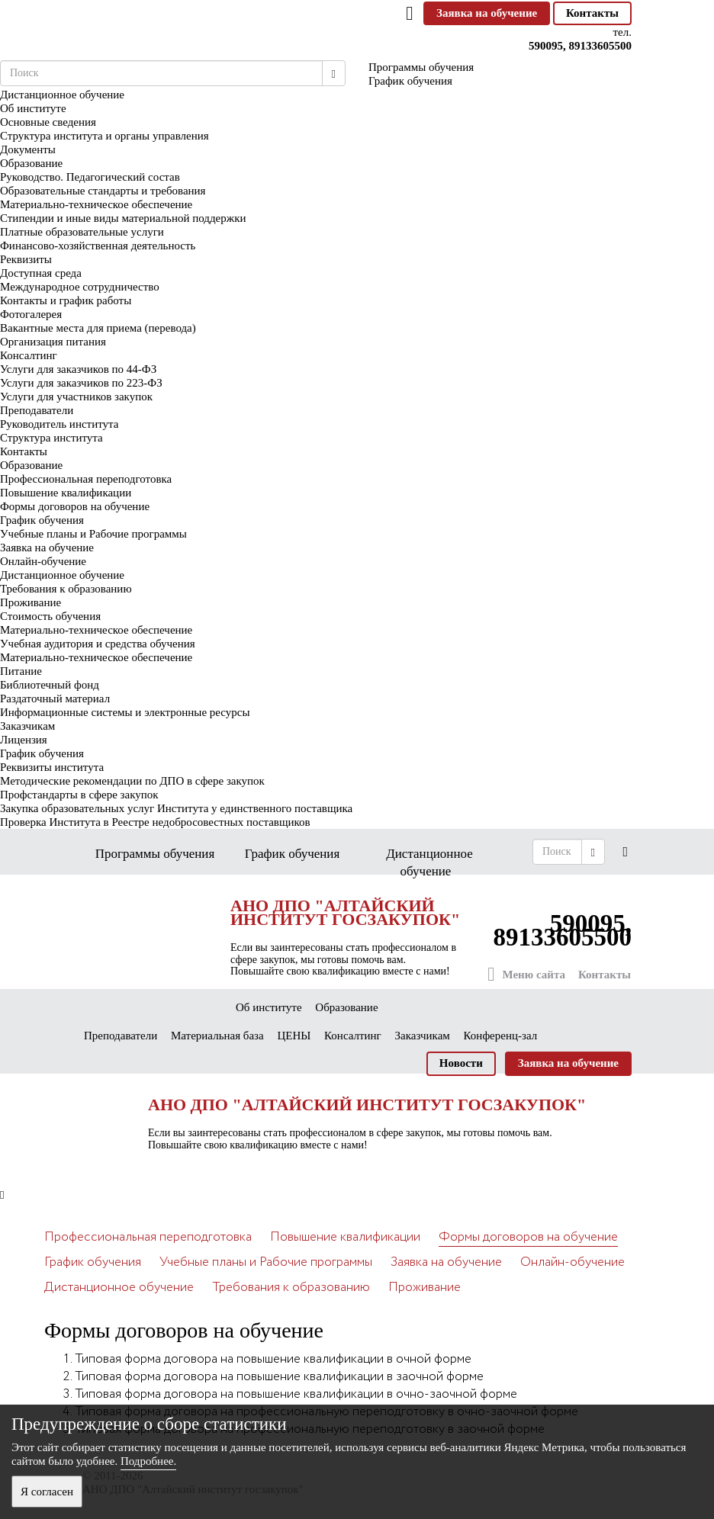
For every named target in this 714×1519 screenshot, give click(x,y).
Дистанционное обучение (62, 575)
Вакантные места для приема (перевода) (98, 328)
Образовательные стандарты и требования (103, 191)
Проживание (30, 602)
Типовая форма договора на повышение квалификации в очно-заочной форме (296, 1394)
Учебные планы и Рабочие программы (93, 534)
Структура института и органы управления (104, 136)
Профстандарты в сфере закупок (79, 794)
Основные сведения (48, 122)
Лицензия (23, 740)
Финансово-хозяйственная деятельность (97, 245)
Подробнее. (148, 1461)
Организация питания (53, 342)
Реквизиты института (52, 767)
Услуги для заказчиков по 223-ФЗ (81, 383)
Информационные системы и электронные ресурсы (125, 712)
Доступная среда (41, 273)
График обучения (42, 520)
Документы (28, 149)
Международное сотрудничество (79, 287)
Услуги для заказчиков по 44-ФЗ (78, 369)
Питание (21, 671)
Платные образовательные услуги (82, 232)
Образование (31, 163)
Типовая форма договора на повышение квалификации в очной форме (273, 1359)
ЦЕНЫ (293, 1035)
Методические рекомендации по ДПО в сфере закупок (132, 781)
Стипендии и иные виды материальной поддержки (123, 218)
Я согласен (47, 1491)
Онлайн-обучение (43, 561)
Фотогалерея (31, 314)
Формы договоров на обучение (75, 506)
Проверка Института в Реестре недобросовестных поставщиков (155, 822)
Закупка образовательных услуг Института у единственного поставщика (176, 808)
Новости (461, 1063)
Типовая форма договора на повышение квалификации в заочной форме (279, 1376)
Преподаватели (36, 410)
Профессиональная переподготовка (86, 479)
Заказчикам (27, 726)
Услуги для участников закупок (76, 396)
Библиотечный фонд (49, 685)
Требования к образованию (66, 589)
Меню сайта (526, 974)
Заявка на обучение (486, 13)
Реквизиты (26, 259)
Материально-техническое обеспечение (96, 204)
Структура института (51, 438)
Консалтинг (28, 355)
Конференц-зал (501, 1035)
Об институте (33, 108)
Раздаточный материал (55, 698)
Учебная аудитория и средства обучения (97, 643)
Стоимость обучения (50, 616)
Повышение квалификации (65, 493)
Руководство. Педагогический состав (90, 177)
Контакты (592, 13)
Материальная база (217, 1035)
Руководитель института (59, 424)
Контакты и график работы (65, 300)
